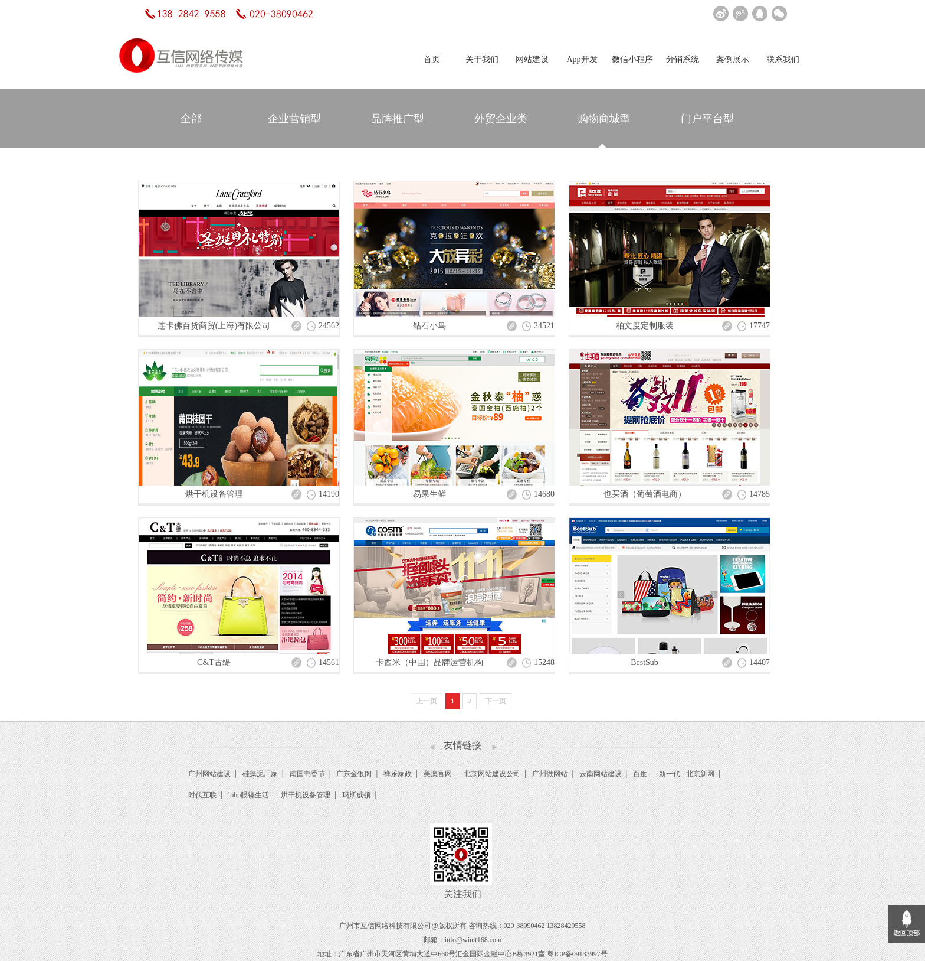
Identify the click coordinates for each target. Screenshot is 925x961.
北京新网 (700, 774)
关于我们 (481, 59)
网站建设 (532, 59)
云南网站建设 (600, 774)
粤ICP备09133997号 (577, 954)
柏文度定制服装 (645, 325)
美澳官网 (438, 774)
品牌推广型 (397, 119)
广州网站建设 (209, 774)
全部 (191, 119)
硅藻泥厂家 (260, 774)
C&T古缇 (214, 662)
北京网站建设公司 (492, 774)
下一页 (495, 701)
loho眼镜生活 (248, 795)
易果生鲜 (429, 494)
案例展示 (732, 59)
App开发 (581, 59)
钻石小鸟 (429, 325)
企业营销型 (294, 119)
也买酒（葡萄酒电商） (644, 494)
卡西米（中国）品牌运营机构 (429, 662)
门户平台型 (707, 119)
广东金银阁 (354, 774)
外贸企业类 (500, 119)
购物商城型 (604, 119)
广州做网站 (550, 774)
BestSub (644, 662)
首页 (432, 59)
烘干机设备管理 (214, 494)
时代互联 (202, 795)
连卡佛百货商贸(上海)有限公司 (214, 325)
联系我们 (782, 59)
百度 (640, 774)
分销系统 (682, 59)
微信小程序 (632, 59)
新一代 (669, 774)
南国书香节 (307, 774)
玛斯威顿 (356, 795)
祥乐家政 (397, 774)
